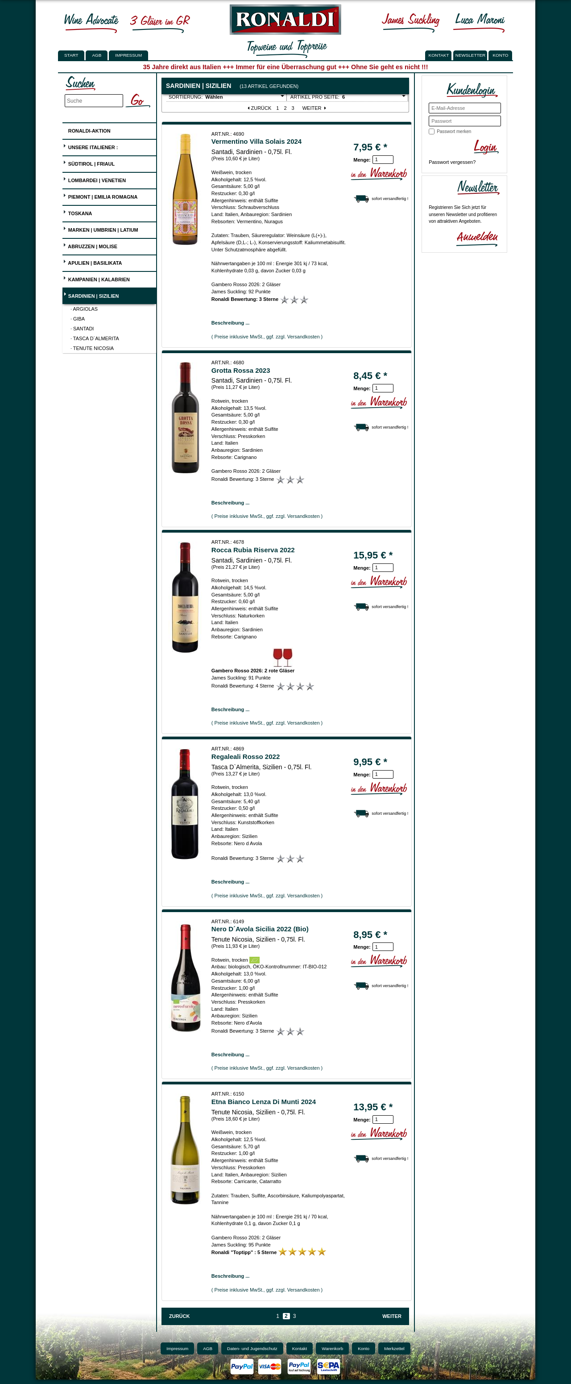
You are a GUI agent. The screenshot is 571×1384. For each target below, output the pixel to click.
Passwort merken (454, 131)
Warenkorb (332, 1348)
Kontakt (299, 1348)
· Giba (77, 318)
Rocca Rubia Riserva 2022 (253, 550)
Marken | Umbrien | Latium (100, 229)
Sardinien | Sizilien (91, 295)
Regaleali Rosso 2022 (245, 756)
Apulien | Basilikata (92, 262)
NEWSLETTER (470, 55)
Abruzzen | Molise (90, 245)
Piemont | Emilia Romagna (100, 196)
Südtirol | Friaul (89, 163)
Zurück (259, 108)
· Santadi (82, 328)
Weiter (314, 108)
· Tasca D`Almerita (94, 338)
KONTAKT (439, 55)
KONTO (501, 55)
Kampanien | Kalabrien (96, 278)
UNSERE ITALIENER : (90, 146)
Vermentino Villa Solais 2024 (256, 141)
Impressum (128, 55)
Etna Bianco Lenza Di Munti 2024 (263, 1101)
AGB (96, 55)
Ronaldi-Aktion (87, 129)
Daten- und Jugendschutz (252, 1348)
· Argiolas (84, 309)
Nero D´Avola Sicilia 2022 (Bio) (260, 929)
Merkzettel (394, 1348)
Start (71, 55)
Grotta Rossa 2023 (240, 370)
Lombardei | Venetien (94, 179)
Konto (363, 1348)
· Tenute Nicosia (92, 348)
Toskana (77, 212)
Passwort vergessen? (452, 162)
